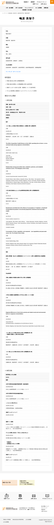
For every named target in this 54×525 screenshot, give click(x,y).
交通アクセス (35, 4)
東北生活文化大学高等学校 (18, 519)
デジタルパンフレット (42, 2)
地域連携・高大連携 (27, 9)
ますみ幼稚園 (28, 519)
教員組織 (10, 13)
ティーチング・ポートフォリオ (13, 71)
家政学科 (15, 13)
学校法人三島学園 (6, 519)
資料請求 (33, 2)
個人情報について (45, 506)
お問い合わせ (44, 4)
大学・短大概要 (9, 7)
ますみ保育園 (6, 521)
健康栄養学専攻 (21, 13)
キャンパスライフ (29, 7)
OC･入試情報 (38, 7)
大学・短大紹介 (19, 7)
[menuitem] (26, 2)
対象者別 (26, 2)
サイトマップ (44, 507)
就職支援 (46, 7)
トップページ (5, 13)
